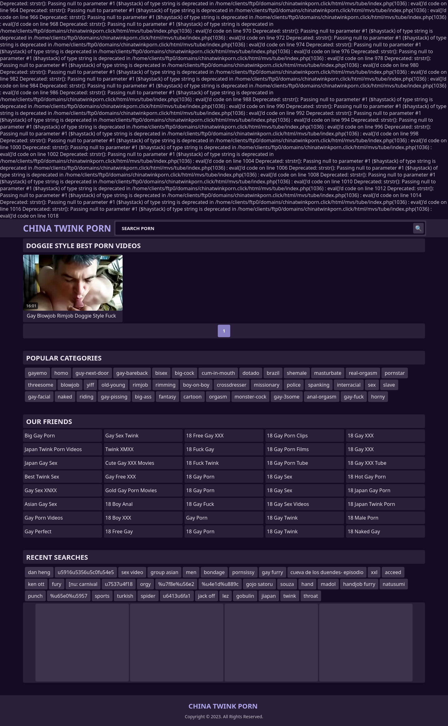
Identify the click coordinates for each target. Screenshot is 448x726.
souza (287, 584)
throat (311, 595)
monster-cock (250, 396)
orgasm (218, 396)
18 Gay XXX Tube (367, 463)
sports (102, 595)
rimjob (140, 384)
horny (378, 396)
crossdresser (231, 384)
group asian (164, 572)
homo (61, 373)
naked (65, 396)
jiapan (269, 595)
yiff (90, 384)
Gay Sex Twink (122, 435)
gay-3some (287, 396)
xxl (374, 572)
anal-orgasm (322, 396)
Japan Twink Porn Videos (53, 449)
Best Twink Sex (42, 476)
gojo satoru (259, 584)
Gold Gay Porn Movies (131, 490)
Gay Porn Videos (44, 517)
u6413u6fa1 (177, 595)
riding (86, 396)
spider (148, 595)
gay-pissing (114, 396)
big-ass (143, 396)
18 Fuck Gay (200, 449)
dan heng (39, 572)
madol (328, 584)
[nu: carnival (83, 584)
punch (35, 595)
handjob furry (359, 584)
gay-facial (39, 396)
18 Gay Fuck (200, 504)
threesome (40, 384)
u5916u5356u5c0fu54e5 (86, 572)
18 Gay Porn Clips (287, 435)
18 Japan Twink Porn (371, 504)
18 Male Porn (363, 517)
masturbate (328, 373)
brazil (273, 373)
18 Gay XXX (361, 435)
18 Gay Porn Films (288, 449)
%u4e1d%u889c (220, 584)
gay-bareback (132, 373)
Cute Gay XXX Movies (129, 463)
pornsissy (243, 572)
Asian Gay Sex (41, 504)
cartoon (193, 396)
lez (225, 595)
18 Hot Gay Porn (367, 476)
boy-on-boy (196, 384)
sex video (132, 572)
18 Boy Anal (119, 504)
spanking (318, 384)
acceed (393, 572)
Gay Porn (197, 517)
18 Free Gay (119, 531)
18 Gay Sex (279, 476)
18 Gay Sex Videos (288, 504)
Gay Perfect (38, 531)
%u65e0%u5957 (68, 595)
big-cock (184, 373)
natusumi (394, 584)
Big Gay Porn (40, 435)
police (294, 384)
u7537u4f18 (119, 584)
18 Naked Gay (364, 531)
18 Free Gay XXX (204, 435)
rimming (166, 384)
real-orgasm (363, 373)
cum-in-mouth (218, 373)
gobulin (245, 595)
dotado (250, 373)
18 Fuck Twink (202, 463)
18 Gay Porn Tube (287, 463)
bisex (161, 373)
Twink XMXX (119, 449)
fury (56, 584)
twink (289, 595)
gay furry (272, 572)
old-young (113, 384)
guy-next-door (92, 373)
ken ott (36, 584)
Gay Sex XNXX (41, 490)
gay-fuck (354, 396)
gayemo (37, 373)
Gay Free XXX (120, 476)
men (191, 572)
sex (372, 384)
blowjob (70, 384)
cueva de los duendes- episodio (327, 572)
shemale (297, 373)
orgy (145, 584)
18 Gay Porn (200, 476)
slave (389, 384)
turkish (125, 595)
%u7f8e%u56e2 (176, 584)
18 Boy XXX (118, 517)
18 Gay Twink (282, 517)
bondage (214, 572)
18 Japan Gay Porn (369, 490)
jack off (206, 595)
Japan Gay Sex (41, 463)
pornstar (395, 373)
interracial (349, 384)
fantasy (167, 396)
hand (307, 584)
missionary (266, 384)
